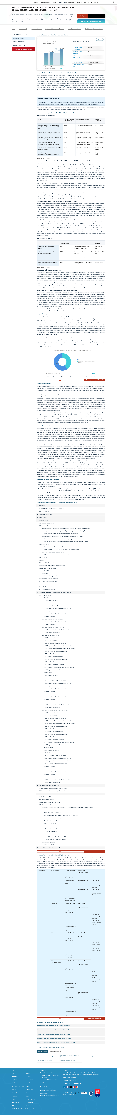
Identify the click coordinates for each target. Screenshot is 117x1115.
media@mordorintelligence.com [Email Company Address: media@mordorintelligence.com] (50, 1099)
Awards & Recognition (18, 1089)
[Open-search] (114, 2)
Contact (86, 2)
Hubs (27, 1099)
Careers (14, 1102)
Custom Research (46, 2)
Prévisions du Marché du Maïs (45, 1064)
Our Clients (15, 1083)
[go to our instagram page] (77, 1090)
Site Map (28, 1109)
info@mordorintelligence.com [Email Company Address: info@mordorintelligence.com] (49, 1093)
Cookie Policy (29, 1106)
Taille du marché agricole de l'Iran (91, 1059)
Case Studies (29, 1093)
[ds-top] (91, 21)
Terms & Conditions (31, 1102)
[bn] (91, 16)
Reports (36, 2)
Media (13, 1086)
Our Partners (29, 1083)
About (55, 2)
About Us (14, 1079)
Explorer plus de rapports (55, 1055)
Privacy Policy (15, 1106)
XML (13, 1109)
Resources (71, 2)
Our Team (28, 1079)
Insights (14, 1093)
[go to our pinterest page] (73, 1090)
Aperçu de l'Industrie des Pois (67, 1064)
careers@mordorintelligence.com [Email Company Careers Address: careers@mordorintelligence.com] (71, 1083)
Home (13, 1076)
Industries (79, 2)
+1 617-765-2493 (96, 2)
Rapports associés (42, 1055)
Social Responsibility (31, 1086)
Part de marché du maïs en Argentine (47, 1059)
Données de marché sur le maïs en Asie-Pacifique (70, 1059)
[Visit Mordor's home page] (21, 2)
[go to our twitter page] (70, 1090)
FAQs (27, 1089)
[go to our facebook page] (67, 1090)
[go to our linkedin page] (64, 1090)
